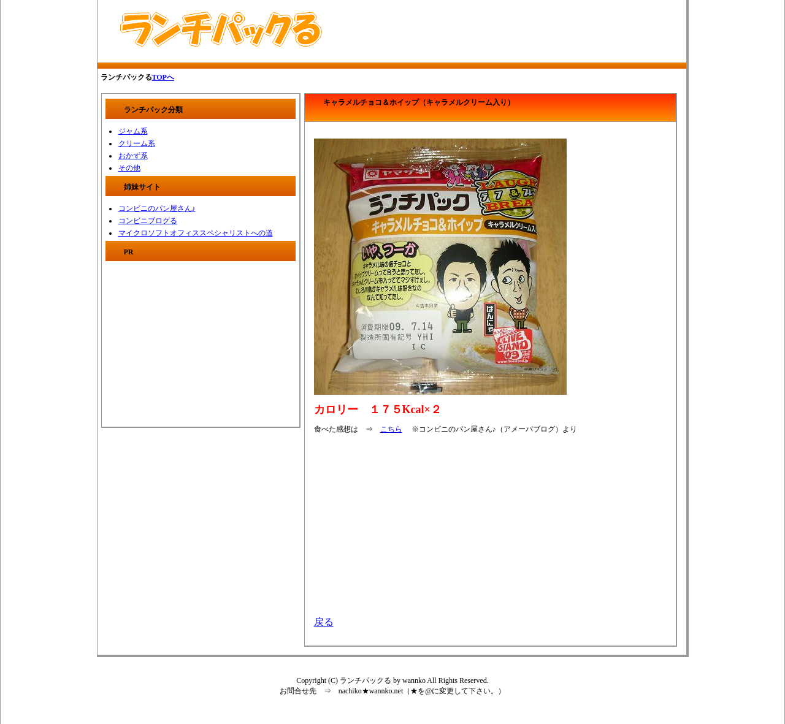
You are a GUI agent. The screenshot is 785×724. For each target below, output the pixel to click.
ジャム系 (133, 131)
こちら (391, 429)
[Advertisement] (488, 31)
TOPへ (163, 77)
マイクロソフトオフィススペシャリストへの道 (195, 233)
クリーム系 (136, 143)
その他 (129, 168)
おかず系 (133, 155)
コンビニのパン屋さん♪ (157, 208)
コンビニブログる (147, 220)
